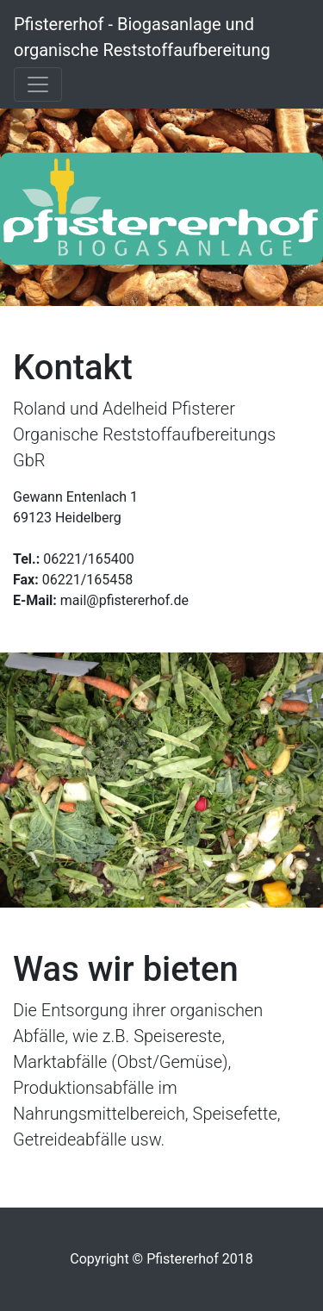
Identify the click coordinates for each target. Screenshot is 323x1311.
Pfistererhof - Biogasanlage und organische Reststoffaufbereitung (142, 37)
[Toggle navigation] (38, 84)
